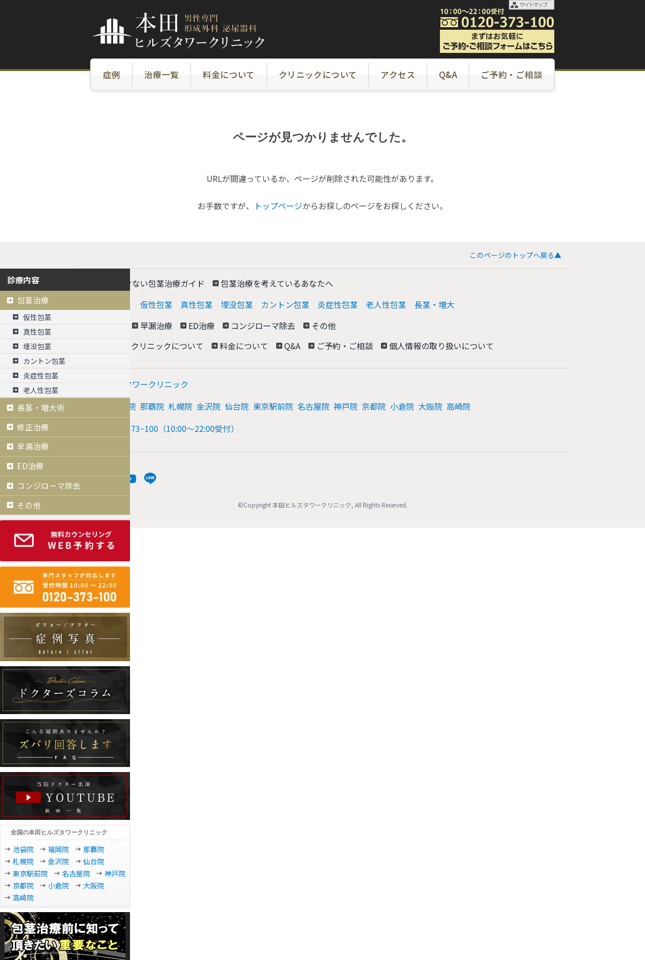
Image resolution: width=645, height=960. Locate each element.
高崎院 (458, 406)
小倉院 (402, 406)
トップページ (278, 206)
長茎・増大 (434, 304)
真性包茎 (196, 304)
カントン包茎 (285, 304)
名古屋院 (313, 406)
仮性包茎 (156, 304)
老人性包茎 (386, 304)
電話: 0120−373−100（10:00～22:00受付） (161, 428)
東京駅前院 (273, 406)
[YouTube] (130, 479)
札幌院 (180, 406)
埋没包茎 (237, 304)
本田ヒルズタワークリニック (136, 384)
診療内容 (23, 280)
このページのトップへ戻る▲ (515, 255)
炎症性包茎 (337, 304)
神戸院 (346, 406)
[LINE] (150, 479)
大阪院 (430, 406)
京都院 (374, 406)
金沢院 (209, 406)
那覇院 (152, 406)
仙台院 (237, 406)
